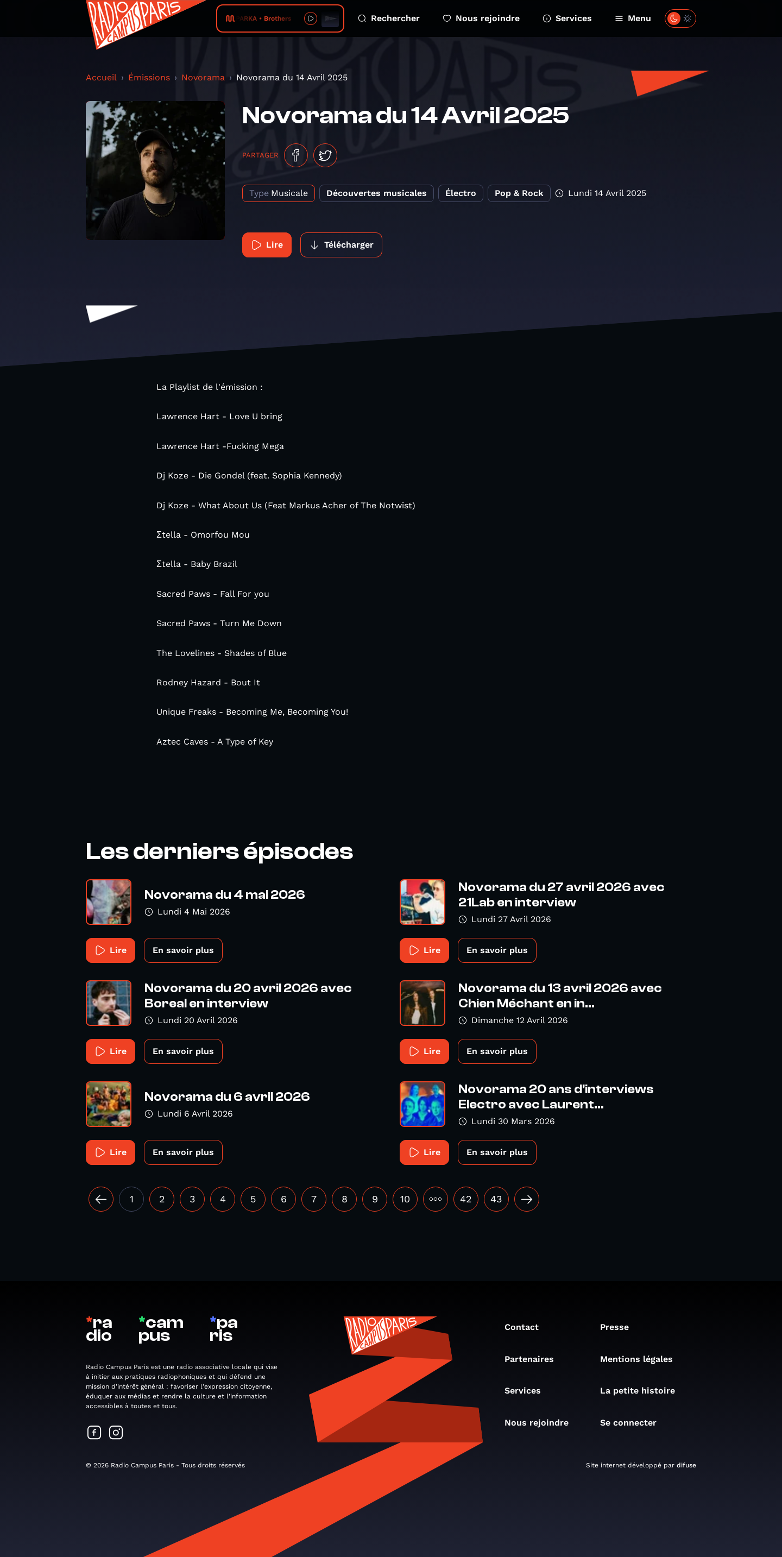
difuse (686, 1465)
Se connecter (633, 1422)
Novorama (203, 77)
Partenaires (534, 1359)
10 (405, 1199)
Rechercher (389, 18)
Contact (527, 1327)
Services (567, 18)
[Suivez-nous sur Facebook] (94, 1433)
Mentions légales (642, 1359)
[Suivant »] (527, 1199)
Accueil (101, 77)
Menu (633, 18)
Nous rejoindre (481, 18)
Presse (620, 1327)
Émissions (149, 77)
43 (496, 1199)
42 (466, 1199)
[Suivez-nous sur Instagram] (116, 1433)
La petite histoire (643, 1390)
